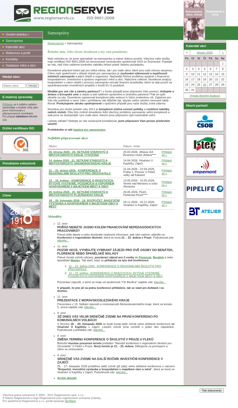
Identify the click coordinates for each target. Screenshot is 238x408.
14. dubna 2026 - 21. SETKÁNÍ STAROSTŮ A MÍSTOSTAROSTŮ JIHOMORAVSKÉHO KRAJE (80, 162)
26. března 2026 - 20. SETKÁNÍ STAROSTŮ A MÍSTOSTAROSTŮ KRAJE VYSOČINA (78, 153)
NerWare (70, 400)
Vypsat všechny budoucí (205, 95)
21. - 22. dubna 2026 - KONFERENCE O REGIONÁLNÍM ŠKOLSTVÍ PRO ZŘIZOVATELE (80, 172)
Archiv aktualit (66, 377)
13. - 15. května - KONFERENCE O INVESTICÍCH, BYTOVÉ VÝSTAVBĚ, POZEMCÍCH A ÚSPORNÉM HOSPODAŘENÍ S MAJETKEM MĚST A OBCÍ (81, 183)
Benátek (158, 257)
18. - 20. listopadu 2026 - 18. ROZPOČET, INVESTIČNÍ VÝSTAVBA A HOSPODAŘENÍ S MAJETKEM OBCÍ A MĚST (84, 203)
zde (5, 119)
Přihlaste (8, 104)
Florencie (145, 257)
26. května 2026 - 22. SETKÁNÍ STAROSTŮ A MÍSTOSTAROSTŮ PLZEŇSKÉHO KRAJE (78, 193)
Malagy (75, 260)
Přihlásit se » (167, 153)
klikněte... (63, 240)
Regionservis (56, 43)
